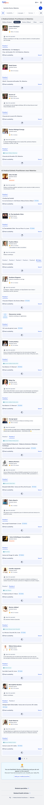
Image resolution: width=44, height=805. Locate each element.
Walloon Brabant (7, 22)
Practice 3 (18, 260)
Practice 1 (5, 46)
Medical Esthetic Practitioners (20, 797)
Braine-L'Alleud (26, 22)
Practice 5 (32, 260)
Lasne (41, 22)
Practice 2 (12, 260)
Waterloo (17, 22)
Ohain (35, 22)
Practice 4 (25, 260)
